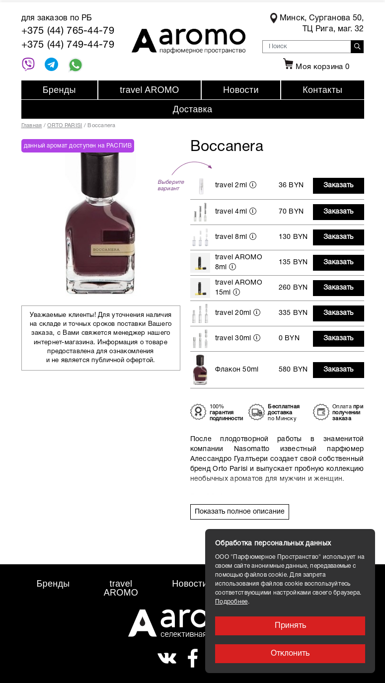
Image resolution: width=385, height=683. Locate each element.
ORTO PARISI (64, 125)
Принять (290, 625)
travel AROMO (149, 90)
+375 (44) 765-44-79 (67, 31)
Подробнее (231, 602)
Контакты (322, 90)
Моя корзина (315, 67)
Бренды (59, 90)
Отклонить (290, 653)
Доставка (193, 109)
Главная (31, 125)
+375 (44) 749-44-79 (67, 45)
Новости (241, 90)
